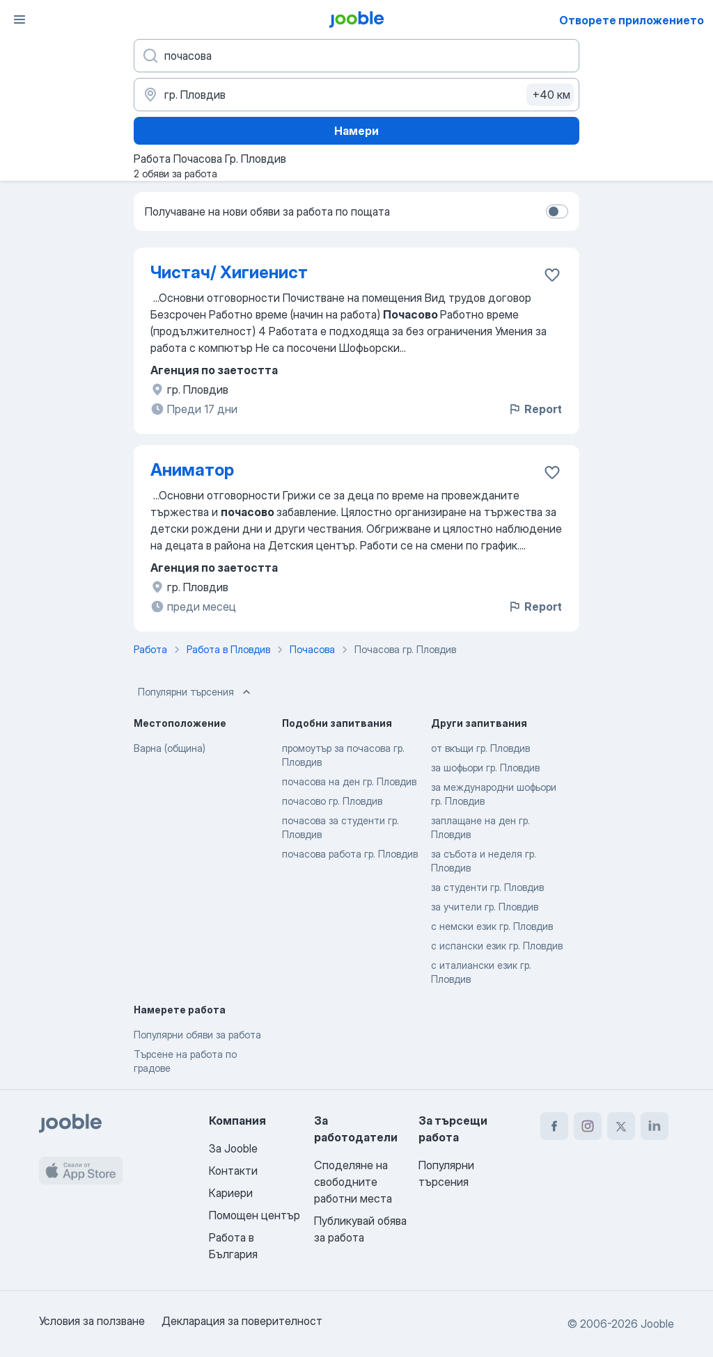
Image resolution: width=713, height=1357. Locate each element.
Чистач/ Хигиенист (229, 272)
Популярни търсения (195, 692)
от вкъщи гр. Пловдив (480, 748)
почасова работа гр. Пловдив (350, 854)
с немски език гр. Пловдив (492, 926)
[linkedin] (654, 1126)
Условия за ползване (92, 1321)
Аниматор (192, 470)
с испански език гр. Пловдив (497, 945)
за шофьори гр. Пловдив (485, 767)
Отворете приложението (631, 20)
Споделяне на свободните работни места (353, 1181)
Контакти (233, 1171)
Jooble (657, 1324)
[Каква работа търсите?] (356, 55)
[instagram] (588, 1126)
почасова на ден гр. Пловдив (349, 781)
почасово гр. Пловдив (332, 801)
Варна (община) (169, 748)
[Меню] (19, 19)
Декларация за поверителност (242, 1321)
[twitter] (621, 1126)
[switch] (557, 211)
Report (535, 409)
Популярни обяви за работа (197, 1035)
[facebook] (554, 1126)
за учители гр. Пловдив (484, 907)
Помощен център (254, 1215)
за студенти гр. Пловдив (487, 887)
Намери (356, 131)
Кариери (231, 1193)
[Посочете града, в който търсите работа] (356, 94)
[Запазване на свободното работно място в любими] (552, 274)
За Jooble (233, 1148)
